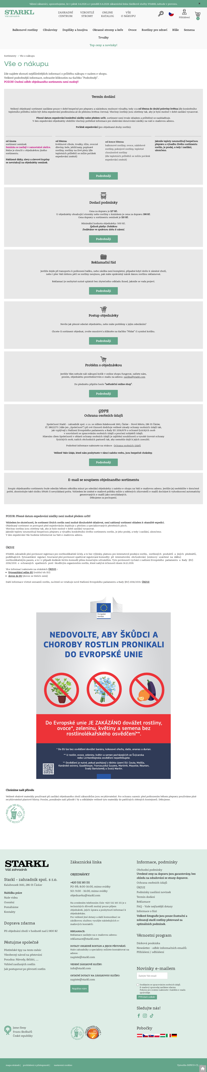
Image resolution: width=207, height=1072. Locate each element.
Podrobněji (103, 176)
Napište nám (79, 989)
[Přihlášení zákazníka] (184, 14)
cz (171, 13)
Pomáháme (11, 907)
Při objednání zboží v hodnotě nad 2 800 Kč (31, 931)
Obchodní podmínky (166, 874)
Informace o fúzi (147, 911)
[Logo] (19, 14)
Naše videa (11, 897)
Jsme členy (19, 1027)
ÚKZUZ (52, 569)
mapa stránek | (13, 1065)
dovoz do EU (15, 575)
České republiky (23, 1035)
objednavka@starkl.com (85, 895)
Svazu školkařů (22, 1031)
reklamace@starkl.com (84, 938)
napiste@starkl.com (82, 957)
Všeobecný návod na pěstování (23, 954)
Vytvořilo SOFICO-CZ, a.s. (190, 1065)
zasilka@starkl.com (134, 376)
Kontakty (9, 911)
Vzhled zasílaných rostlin (19, 964)
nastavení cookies (63, 1065)
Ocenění (9, 902)
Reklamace (143, 901)
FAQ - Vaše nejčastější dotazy (155, 906)
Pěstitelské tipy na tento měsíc (22, 950)
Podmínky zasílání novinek (154, 892)
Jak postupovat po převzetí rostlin (24, 969)
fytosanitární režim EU (20, 572)
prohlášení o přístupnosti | (37, 1065)
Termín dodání (146, 897)
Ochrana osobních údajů (127, 445)
